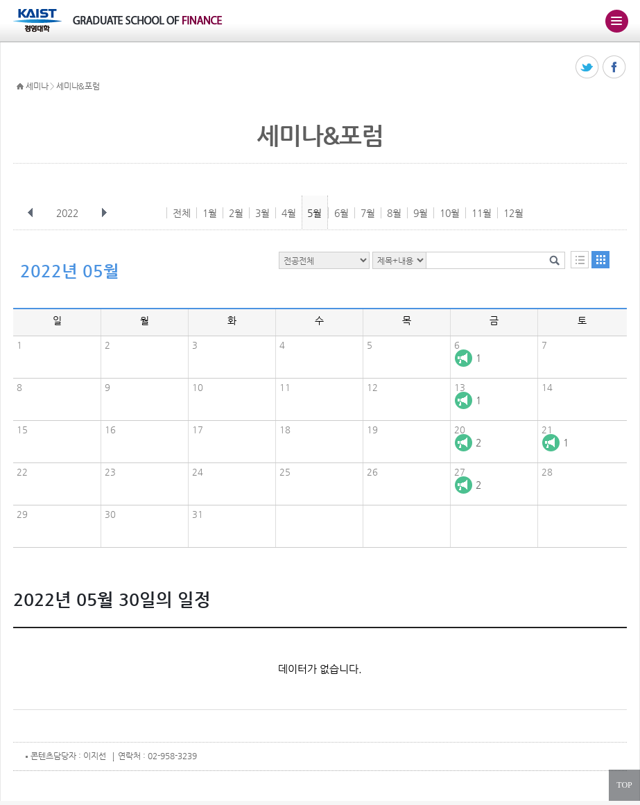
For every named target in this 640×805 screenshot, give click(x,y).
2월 (236, 212)
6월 (341, 212)
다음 (104, 213)
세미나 (37, 86)
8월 (394, 212)
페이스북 (615, 67)
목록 (580, 259)
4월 (289, 212)
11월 (482, 212)
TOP (624, 785)
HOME (20, 87)
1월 (209, 212)
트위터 (588, 67)
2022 (68, 212)
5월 (314, 212)
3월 (262, 212)
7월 (368, 212)
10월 (450, 212)
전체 (182, 212)
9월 (420, 212)
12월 (513, 212)
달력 (600, 259)
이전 (30, 213)
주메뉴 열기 (616, 21)
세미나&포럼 (77, 86)
